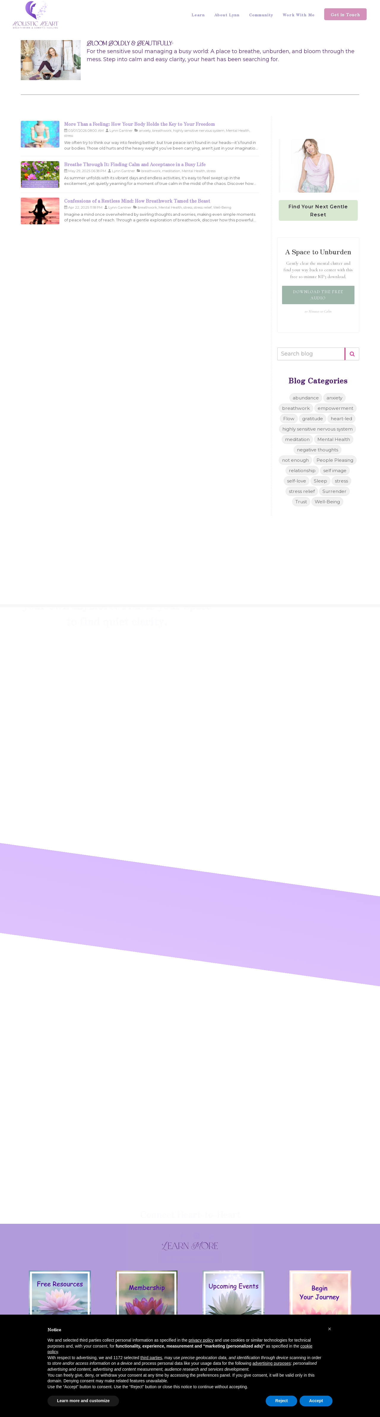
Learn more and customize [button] (83, 1400)
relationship (302, 470)
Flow (288, 418)
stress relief (302, 491)
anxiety (334, 398)
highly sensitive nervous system (317, 429)
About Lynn (227, 15)
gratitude (312, 418)
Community (261, 15)
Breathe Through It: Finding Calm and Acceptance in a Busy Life (134, 164)
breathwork (296, 408)
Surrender (334, 491)
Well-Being (327, 501)
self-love (296, 481)
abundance (306, 398)
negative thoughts (317, 450)
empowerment (335, 408)
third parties (151, 1357)
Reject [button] (281, 1400)
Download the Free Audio (318, 295)
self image (334, 470)
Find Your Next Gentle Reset (318, 211)
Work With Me (299, 15)
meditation (297, 439)
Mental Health (333, 439)
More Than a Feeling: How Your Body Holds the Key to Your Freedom (139, 123)
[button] (329, 1329)
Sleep (320, 481)
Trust (301, 501)
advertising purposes (271, 1363)
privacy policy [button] (201, 1340)
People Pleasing (334, 460)
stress (341, 481)
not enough (295, 460)
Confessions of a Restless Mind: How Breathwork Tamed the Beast (137, 200)
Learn (198, 15)
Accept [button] (316, 1400)
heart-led (341, 418)
